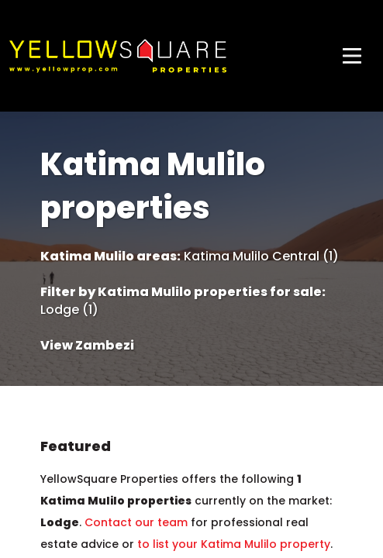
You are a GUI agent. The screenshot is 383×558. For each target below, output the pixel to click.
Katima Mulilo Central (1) (261, 256)
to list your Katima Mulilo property (233, 544)
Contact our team (136, 522)
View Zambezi (87, 345)
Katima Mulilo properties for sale (210, 292)
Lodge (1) (69, 310)
